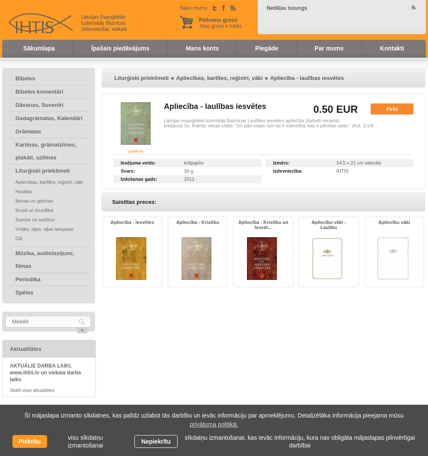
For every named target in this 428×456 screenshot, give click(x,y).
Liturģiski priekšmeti (42, 171)
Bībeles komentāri (39, 91)
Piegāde (266, 48)
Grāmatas (28, 131)
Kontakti (392, 48)
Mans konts (202, 48)
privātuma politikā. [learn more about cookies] (214, 424)
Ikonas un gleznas (34, 200)
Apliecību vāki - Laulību (329, 225)
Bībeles (25, 78)
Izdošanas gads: (139, 179)
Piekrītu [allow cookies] (30, 441)
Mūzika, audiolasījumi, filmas (44, 259)
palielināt (135, 151)
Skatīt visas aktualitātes (32, 390)
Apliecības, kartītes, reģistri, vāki (49, 182)
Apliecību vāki (394, 222)
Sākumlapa (39, 48)
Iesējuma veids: (138, 162)
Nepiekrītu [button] (155, 441)
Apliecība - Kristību (197, 222)
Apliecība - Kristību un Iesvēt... (263, 225)
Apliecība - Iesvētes (132, 222)
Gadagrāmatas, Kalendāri (49, 118)
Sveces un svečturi (35, 219)
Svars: (128, 171)
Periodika (28, 279)
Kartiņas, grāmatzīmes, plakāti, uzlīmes (45, 151)
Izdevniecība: (288, 171)
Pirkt (392, 109)
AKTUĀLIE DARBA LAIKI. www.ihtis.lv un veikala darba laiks (45, 372)
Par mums (329, 48)
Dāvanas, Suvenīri (39, 105)
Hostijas (23, 191)
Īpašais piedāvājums (120, 48)
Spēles (24, 292)
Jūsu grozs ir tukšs (220, 23)
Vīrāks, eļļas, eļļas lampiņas (44, 229)
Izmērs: (281, 162)
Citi (18, 238)
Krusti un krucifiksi (34, 210)
